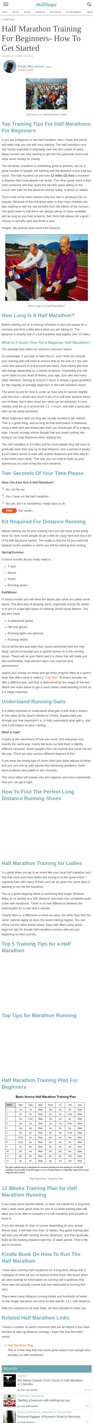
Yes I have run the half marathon (27, 496)
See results (25, 510)
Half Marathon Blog (20, 1345)
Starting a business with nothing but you (44, 1400)
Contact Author (26, 70)
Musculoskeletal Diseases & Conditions (45, 1412)
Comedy (23, 1376)
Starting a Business (31, 1396)
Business (40, 12)
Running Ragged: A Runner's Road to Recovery (49, 1416)
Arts (4, 12)
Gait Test (51, 677)
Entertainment (73, 12)
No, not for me (15, 489)
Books (27, 12)
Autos (16, 12)
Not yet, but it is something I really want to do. (36, 503)
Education (55, 12)
